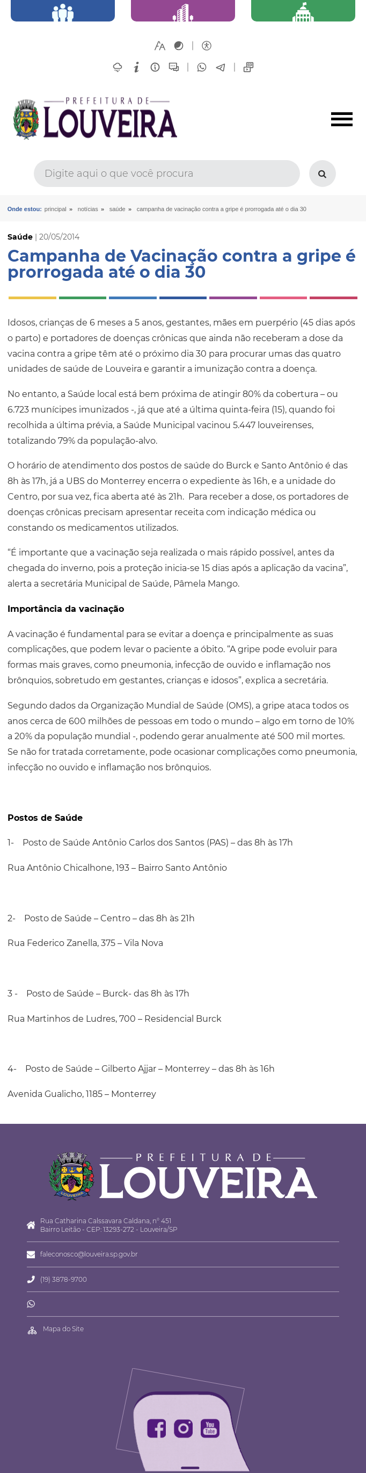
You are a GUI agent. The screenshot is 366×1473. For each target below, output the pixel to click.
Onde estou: (25, 209)
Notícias (88, 209)
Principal (56, 209)
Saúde (117, 209)
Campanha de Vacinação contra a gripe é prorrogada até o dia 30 (221, 209)
